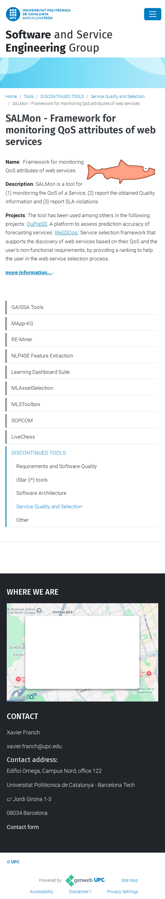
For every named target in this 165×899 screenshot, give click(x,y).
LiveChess (23, 437)
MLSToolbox (25, 404)
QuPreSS (37, 224)
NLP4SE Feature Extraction (42, 356)
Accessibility (41, 891)
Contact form (23, 827)
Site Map (129, 880)
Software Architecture (41, 493)
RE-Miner (22, 339)
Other (22, 520)
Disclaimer (79, 891)
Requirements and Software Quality (56, 466)
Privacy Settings (122, 891)
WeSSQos (66, 232)
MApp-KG (22, 323)
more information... (29, 272)
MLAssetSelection (32, 388)
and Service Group (59, 41)
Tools (29, 96)
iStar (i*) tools (32, 480)
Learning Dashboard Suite (40, 372)
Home (11, 96)
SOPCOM (22, 420)
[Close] (152, 14)
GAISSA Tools (27, 307)
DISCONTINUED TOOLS (62, 96)
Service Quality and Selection (118, 96)
